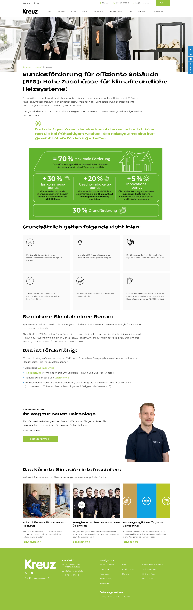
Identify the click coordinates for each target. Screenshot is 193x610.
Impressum (105, 584)
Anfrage (163, 3)
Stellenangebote (149, 569)
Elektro (85, 11)
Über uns (26, 3)
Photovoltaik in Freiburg (152, 564)
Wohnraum (99, 11)
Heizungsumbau (31, 542)
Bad (49, 11)
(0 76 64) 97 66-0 (121, 3)
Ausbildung (143, 11)
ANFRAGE (190, 68)
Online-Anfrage (148, 574)
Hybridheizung (33, 372)
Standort (104, 3)
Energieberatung (81, 542)
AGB (124, 579)
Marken (125, 574)
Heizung (61, 11)
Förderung (48, 67)
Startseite (27, 67)
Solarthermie (62, 377)
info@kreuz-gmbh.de (143, 3)
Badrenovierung (107, 564)
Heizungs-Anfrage (39, 439)
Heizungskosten (131, 542)
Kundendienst (116, 11)
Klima (73, 11)
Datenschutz (147, 579)
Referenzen (159, 11)
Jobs (130, 11)
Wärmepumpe (46, 368)
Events (36, 3)
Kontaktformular (107, 579)
